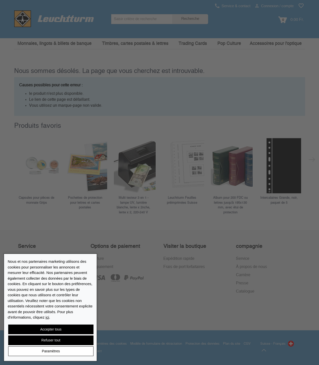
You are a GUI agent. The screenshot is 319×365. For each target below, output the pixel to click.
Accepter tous (51, 329)
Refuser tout (50, 340)
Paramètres (51, 351)
